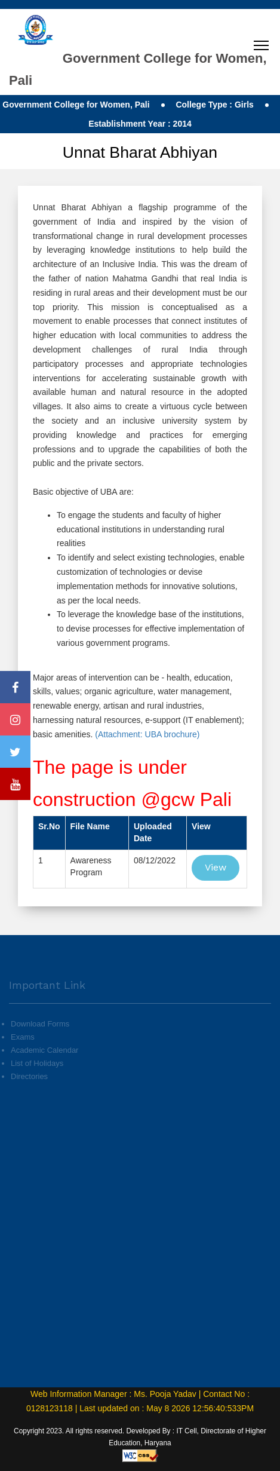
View (215, 867)
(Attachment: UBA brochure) (146, 734)
